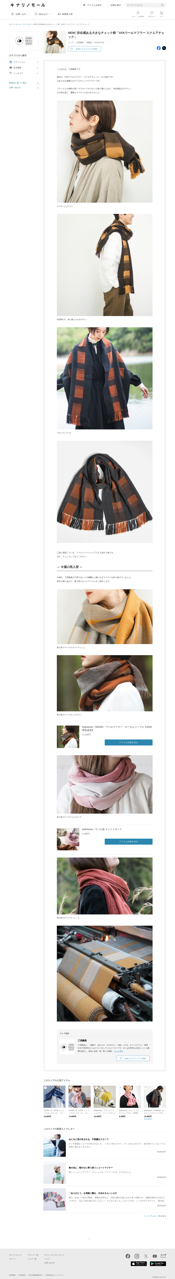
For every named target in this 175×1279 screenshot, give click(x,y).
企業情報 (12, 1275)
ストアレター (27, 24)
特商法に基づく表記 (17, 83)
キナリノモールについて (54, 1255)
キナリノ (12, 1259)
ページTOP (90, 1238)
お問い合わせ (15, 87)
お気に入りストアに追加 (86, 49)
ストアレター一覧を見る (156, 1216)
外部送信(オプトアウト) (54, 1275)
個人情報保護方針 (35, 1275)
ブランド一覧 (33, 1255)
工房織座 (82, 1040)
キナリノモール (14, 24)
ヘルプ (47, 1259)
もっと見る (118, 1051)
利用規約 (22, 1275)
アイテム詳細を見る (128, 742)
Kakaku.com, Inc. (159, 1277)
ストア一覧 (32, 1259)
